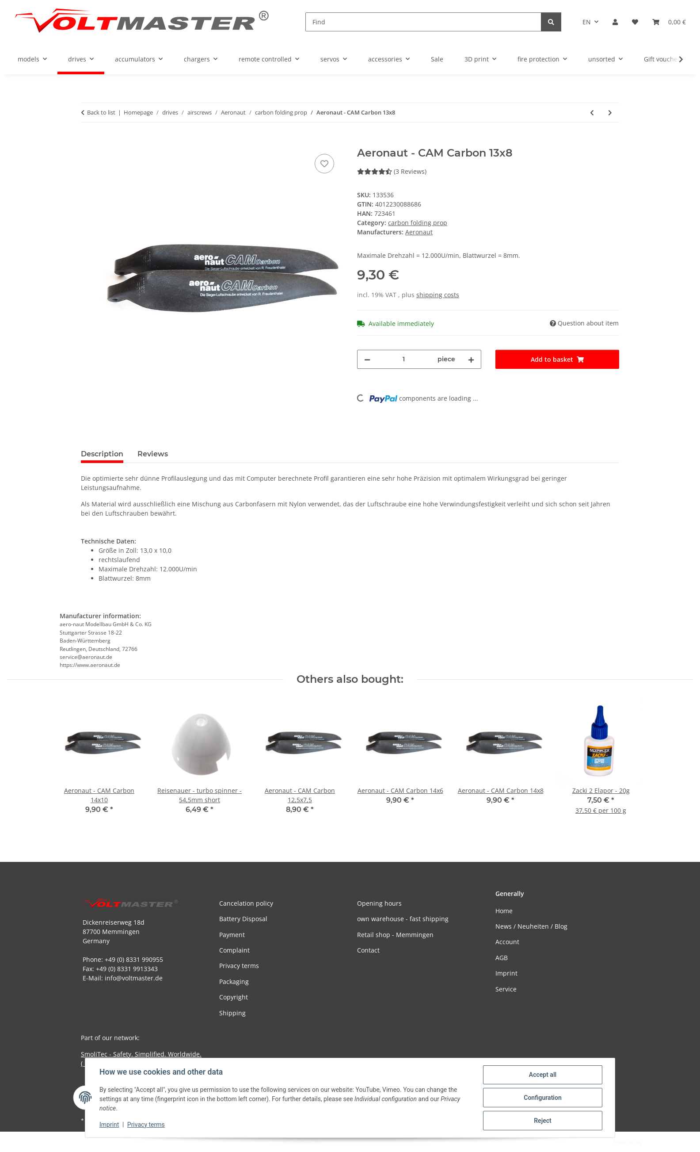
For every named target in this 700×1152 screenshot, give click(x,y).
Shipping (232, 1013)
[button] (615, 22)
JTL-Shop (654, 1142)
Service (506, 989)
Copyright (233, 997)
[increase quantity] (471, 359)
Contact (368, 950)
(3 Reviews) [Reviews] (391, 171)
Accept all (542, 1074)
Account (507, 942)
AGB (501, 957)
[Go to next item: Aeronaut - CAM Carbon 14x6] (610, 112)
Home (504, 911)
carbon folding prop (417, 222)
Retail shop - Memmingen (395, 934)
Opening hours (379, 903)
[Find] (423, 21)
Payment (232, 934)
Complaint (234, 950)
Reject (543, 1120)
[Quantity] (404, 359)
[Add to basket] (88, 142)
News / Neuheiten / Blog (531, 926)
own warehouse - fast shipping (403, 919)
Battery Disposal (243, 919)
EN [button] (586, 22)
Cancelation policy (246, 903)
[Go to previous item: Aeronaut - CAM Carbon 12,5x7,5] (592, 112)
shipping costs (437, 295)
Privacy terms (146, 1124)
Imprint (109, 1124)
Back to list (101, 112)
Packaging (234, 981)
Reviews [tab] (152, 454)
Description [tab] (102, 454)
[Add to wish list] (324, 163)
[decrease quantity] (367, 359)
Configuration (542, 1097)
